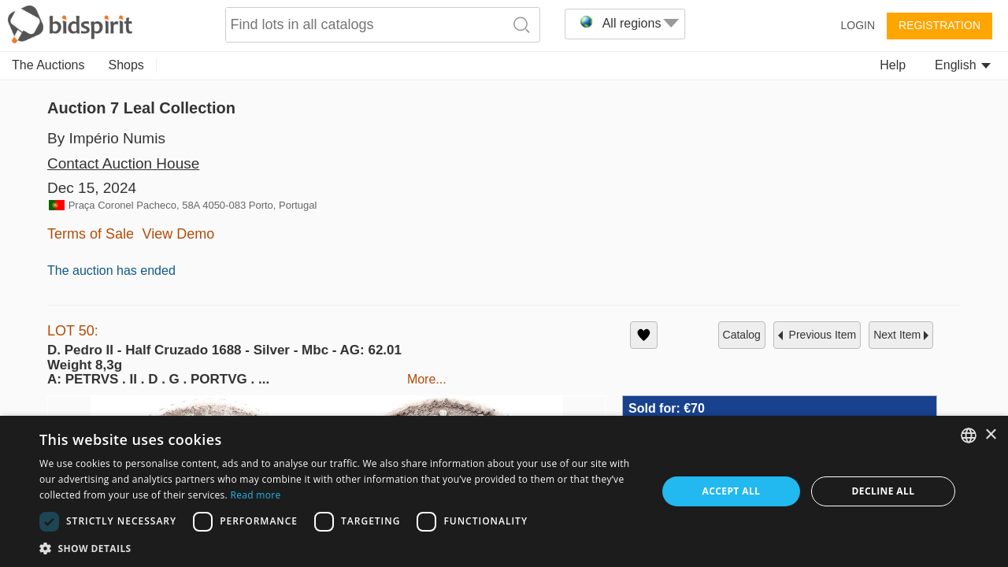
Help (893, 65)
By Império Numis (106, 138)
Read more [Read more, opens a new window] (255, 495)
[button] (339, 547)
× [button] (990, 435)
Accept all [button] (731, 491)
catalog (742, 334)
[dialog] (504, 491)
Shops (126, 65)
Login (857, 25)
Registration (939, 25)
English (963, 65)
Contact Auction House (123, 163)
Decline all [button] (883, 491)
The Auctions (48, 65)
